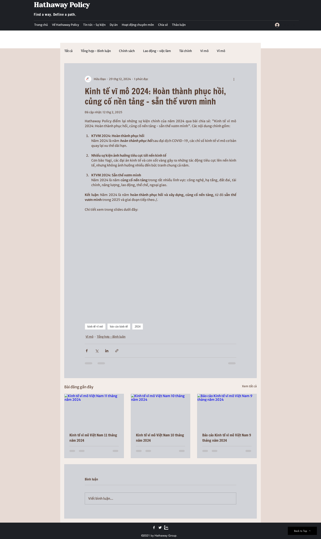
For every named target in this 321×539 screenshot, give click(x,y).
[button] (94, 24)
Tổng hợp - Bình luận (96, 51)
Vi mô (204, 51)
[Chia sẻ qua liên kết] (117, 351)
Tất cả (68, 51)
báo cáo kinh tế (119, 326)
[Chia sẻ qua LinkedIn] (107, 351)
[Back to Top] (302, 531)
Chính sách (127, 51)
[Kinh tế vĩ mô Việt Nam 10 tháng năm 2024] (160, 410)
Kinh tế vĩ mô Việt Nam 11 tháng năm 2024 (93, 437)
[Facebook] (154, 527)
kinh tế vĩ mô (95, 326)
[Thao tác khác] (233, 79)
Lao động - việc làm (157, 51)
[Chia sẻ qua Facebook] (87, 351)
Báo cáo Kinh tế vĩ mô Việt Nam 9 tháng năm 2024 (226, 437)
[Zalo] (166, 527)
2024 (137, 326)
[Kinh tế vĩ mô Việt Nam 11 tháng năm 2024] (94, 410)
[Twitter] (160, 527)
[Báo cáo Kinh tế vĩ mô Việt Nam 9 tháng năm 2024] (227, 410)
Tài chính (185, 51)
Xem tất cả (249, 386)
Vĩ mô (221, 51)
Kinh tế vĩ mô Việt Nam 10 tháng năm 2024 (160, 437)
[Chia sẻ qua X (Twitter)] (97, 351)
